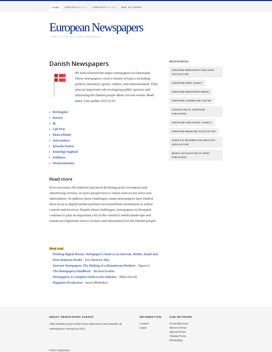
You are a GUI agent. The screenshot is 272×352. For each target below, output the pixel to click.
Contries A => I (75, 7)
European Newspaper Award (190, 92)
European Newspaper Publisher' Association (193, 72)
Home (55, 7)
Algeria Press (177, 329)
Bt (54, 123)
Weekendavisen (64, 162)
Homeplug (176, 338)
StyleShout (64, 348)
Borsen (58, 117)
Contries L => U (103, 7)
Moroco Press (178, 325)
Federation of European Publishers (188, 112)
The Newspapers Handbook (72, 269)
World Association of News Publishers (191, 156)
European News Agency (187, 83)
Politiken (59, 156)
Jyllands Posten (63, 145)
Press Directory (179, 321)
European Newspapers (97, 27)
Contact (144, 321)
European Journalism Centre (191, 101)
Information (61, 139)
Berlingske (60, 112)
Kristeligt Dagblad (65, 150)
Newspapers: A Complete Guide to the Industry (86, 275)
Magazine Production (68, 280)
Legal (142, 325)
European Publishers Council (192, 123)
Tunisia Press (177, 334)
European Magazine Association (194, 132)
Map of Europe (131, 7)
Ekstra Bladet (62, 134)
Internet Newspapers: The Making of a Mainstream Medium (95, 264)
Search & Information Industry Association (194, 143)
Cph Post (59, 128)
